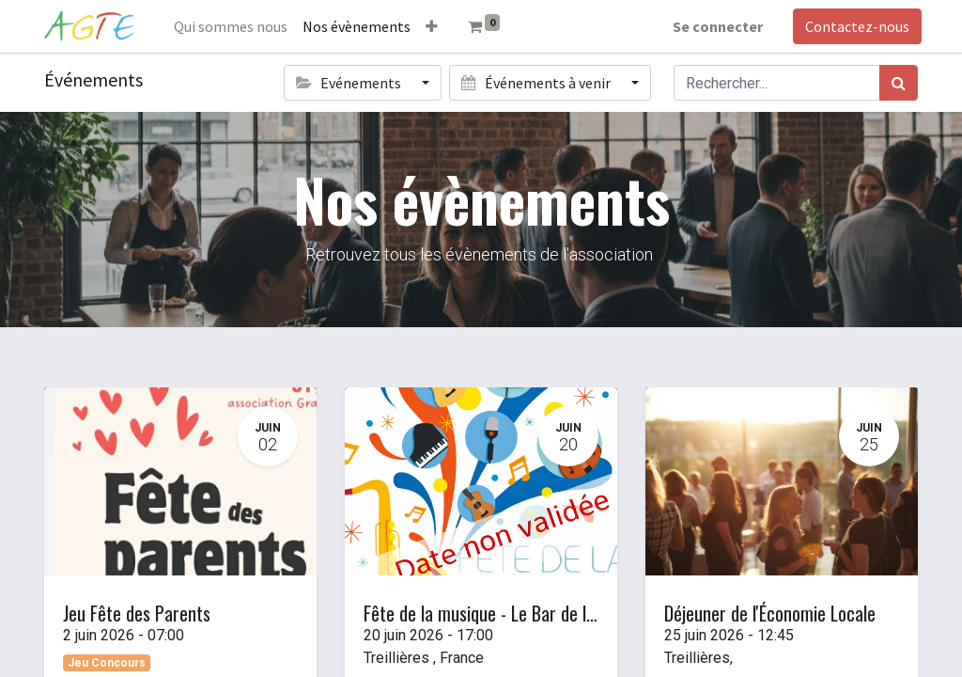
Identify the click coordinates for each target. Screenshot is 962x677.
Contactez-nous (853, 26)
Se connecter (714, 26)
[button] (435, 26)
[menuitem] (234, 26)
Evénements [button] (350, 82)
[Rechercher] (898, 83)
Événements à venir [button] (537, 82)
